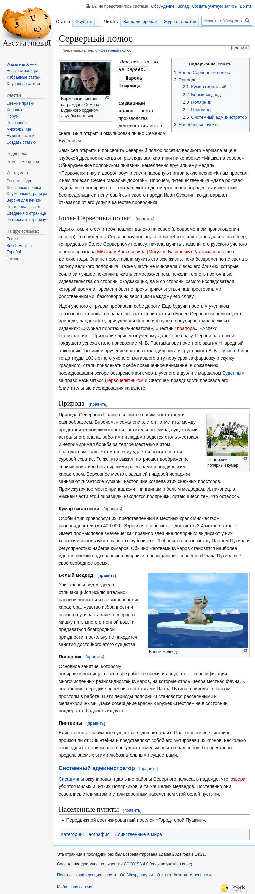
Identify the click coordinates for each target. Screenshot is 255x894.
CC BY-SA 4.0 (136, 862)
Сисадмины (71, 777)
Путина (227, 349)
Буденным (233, 371)
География (98, 833)
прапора (186, 327)
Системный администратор (97, 767)
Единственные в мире (138, 833)
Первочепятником (124, 379)
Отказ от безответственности (184, 873)
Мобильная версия (74, 885)
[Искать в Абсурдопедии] (226, 21)
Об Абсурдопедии (136, 873)
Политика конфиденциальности (86, 873)
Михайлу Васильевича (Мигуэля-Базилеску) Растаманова (159, 250)
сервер (66, 235)
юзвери (238, 777)
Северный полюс (115, 50)
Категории (72, 833)
